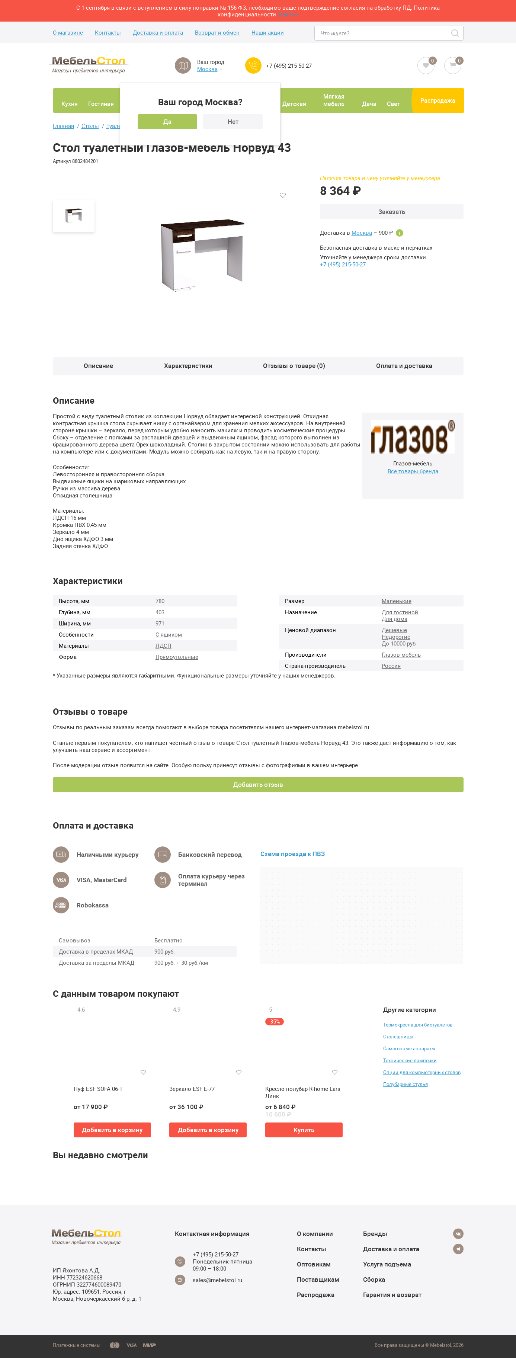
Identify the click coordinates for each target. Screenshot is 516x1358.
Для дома (394, 618)
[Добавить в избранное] (283, 195)
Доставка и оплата (158, 32)
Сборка (374, 1279)
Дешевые (394, 630)
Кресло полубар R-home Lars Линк (302, 1092)
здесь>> (288, 14)
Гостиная (101, 104)
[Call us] (253, 65)
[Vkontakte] (458, 1234)
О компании (315, 1233)
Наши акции (267, 32)
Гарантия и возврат (392, 1294)
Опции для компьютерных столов (422, 1072)
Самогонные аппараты (409, 1048)
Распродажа (437, 100)
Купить (304, 1129)
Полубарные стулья (405, 1084)
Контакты (108, 32)
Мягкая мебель (333, 100)
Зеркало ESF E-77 (192, 1088)
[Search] (456, 33)
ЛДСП (164, 645)
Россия (391, 665)
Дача (369, 104)
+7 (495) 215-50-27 (289, 65)
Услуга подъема (387, 1264)
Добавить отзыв (258, 784)
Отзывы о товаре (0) (294, 365)
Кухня (69, 104)
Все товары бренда (413, 471)
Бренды (375, 1233)
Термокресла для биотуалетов (417, 1024)
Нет (233, 121)
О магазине (68, 32)
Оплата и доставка (404, 365)
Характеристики (188, 365)
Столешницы (398, 1036)
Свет (393, 104)
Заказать (391, 211)
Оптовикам (314, 1264)
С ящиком (169, 634)
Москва (209, 69)
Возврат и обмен (217, 32)
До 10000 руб (399, 643)
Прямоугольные (177, 656)
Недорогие (396, 636)
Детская (294, 104)
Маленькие (396, 601)
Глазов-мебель (401, 654)
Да (167, 121)
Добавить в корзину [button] (112, 1129)
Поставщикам (318, 1279)
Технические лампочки (410, 1060)
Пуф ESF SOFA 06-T (98, 1088)
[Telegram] (458, 1249)
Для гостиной (400, 612)
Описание (98, 365)
